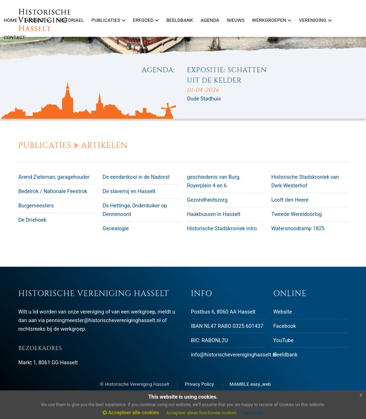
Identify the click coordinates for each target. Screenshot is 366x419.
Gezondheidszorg (207, 200)
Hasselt (37, 20)
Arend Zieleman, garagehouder (53, 177)
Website (282, 312)
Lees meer (253, 412)
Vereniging (315, 20)
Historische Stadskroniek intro (222, 228)
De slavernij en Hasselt (129, 191)
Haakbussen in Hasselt (214, 214)
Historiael (71, 20)
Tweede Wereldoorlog (296, 214)
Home (11, 20)
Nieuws (235, 20)
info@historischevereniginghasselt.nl (234, 354)
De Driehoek (32, 220)
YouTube (283, 340)
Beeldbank (285, 354)
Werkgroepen (271, 20)
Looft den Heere (290, 200)
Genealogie (116, 228)
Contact (14, 37)
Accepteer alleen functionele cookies (201, 412)
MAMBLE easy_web (250, 384)
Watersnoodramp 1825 (298, 228)
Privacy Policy (199, 384)
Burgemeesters (36, 205)
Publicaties (108, 20)
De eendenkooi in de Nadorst (136, 177)
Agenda (210, 20)
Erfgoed (146, 20)
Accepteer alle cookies (131, 412)
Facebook (284, 326)
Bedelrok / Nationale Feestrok (52, 191)
